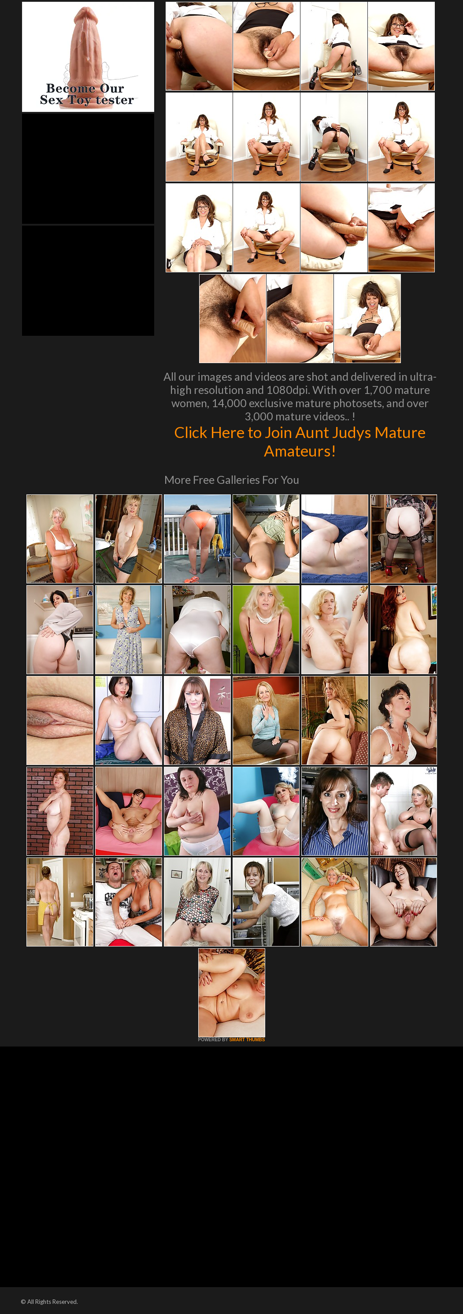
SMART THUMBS (247, 1039)
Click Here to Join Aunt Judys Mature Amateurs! (300, 441)
